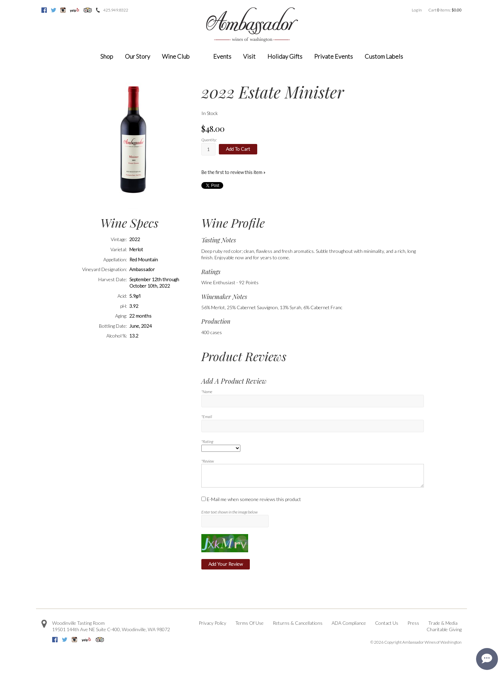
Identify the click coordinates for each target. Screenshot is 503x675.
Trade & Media (443, 623)
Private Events (333, 56)
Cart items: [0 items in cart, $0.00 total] (445, 9)
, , (111, 629)
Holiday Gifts (284, 56)
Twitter (53, 10)
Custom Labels (384, 56)
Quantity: (208, 139)
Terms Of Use (249, 623)
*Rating (207, 441)
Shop (106, 56)
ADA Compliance (349, 623)
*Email (206, 416)
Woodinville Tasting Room (78, 623)
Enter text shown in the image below (229, 512)
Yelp (74, 10)
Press (413, 623)
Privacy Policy (212, 623)
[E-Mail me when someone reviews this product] (203, 499)
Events (222, 56)
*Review (207, 461)
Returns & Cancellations (298, 623)
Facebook (44, 10)
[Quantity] (208, 149)
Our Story (137, 56)
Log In (417, 9)
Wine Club (176, 56)
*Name (206, 391)
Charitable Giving (444, 629)
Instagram (63, 10)
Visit (249, 56)
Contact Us (386, 623)
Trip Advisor (87, 10)
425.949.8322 (115, 9)
